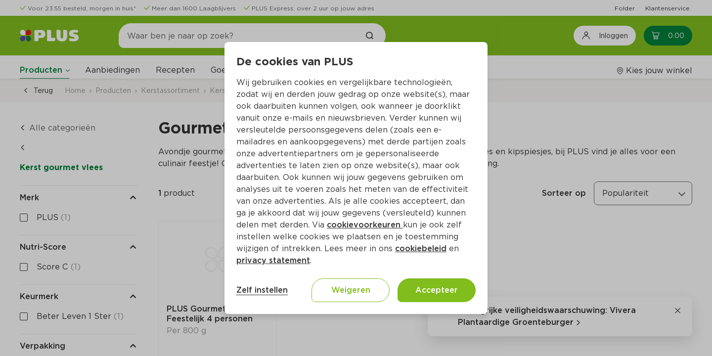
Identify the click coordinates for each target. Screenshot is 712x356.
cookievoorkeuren (365, 224)
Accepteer (436, 290)
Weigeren (350, 290)
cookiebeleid (420, 248)
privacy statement (273, 260)
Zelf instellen (262, 290)
